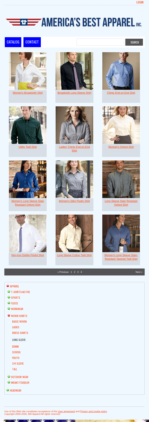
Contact (32, 42)
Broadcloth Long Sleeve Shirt (74, 92)
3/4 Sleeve (18, 363)
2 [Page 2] (74, 272)
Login (139, 2)
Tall (14, 369)
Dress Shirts (20, 333)
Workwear (17, 309)
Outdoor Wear (19, 377)
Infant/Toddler (20, 382)
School (16, 352)
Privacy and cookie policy (93, 411)
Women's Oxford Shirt (121, 146)
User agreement (66, 411)
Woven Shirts (19, 316)
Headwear (15, 390)
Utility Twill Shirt (28, 146)
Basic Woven (19, 321)
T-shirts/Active (20, 292)
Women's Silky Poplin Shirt (74, 201)
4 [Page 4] (81, 272)
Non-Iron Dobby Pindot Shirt (27, 255)
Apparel (14, 286)
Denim (15, 346)
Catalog (13, 42)
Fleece (14, 303)
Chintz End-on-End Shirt (121, 92)
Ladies (15, 327)
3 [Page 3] (78, 272)
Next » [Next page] (139, 272)
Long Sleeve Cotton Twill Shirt (74, 255)
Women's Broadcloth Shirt (28, 92)
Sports (15, 297)
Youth (15, 358)
